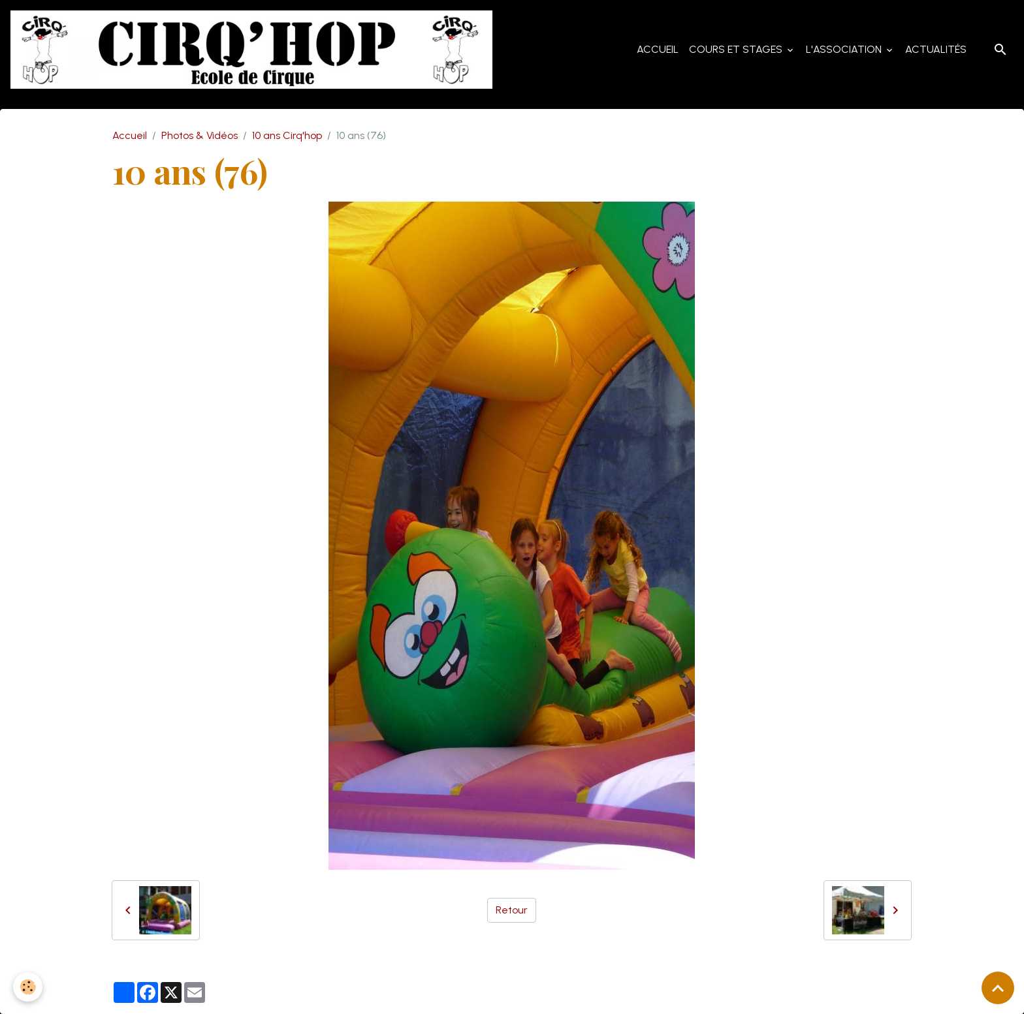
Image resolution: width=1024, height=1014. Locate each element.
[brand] (254, 49)
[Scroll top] (998, 988)
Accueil (658, 49)
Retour (512, 910)
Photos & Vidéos (199, 135)
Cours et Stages (737, 49)
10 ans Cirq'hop (287, 135)
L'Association (845, 49)
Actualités (936, 49)
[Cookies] (27, 987)
